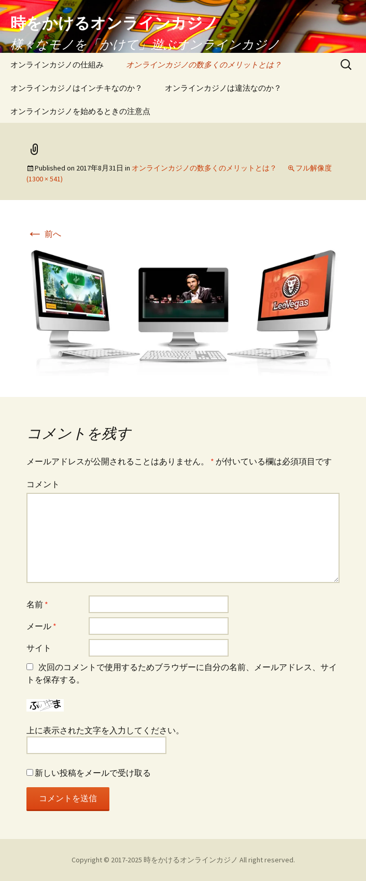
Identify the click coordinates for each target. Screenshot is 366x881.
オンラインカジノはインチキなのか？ (76, 88)
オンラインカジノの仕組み (57, 64)
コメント (43, 484)
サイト (38, 648)
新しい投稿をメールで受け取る (93, 773)
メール (41, 626)
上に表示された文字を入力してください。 (105, 730)
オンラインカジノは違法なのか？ (223, 88)
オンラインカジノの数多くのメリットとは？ (203, 64)
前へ (43, 234)
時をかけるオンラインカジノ (191, 859)
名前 (37, 604)
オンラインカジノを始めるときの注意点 (80, 111)
